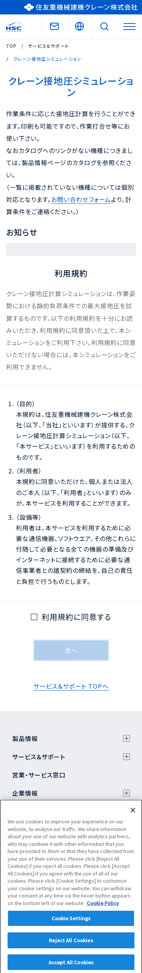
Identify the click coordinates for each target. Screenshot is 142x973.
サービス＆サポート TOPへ (71, 686)
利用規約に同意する (74, 617)
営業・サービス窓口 (39, 774)
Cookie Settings (71, 921)
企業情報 (25, 793)
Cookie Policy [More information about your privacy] (103, 906)
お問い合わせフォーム (81, 199)
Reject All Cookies (71, 943)
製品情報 (25, 738)
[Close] (133, 813)
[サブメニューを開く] (126, 738)
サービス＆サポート (48, 46)
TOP (11, 46)
